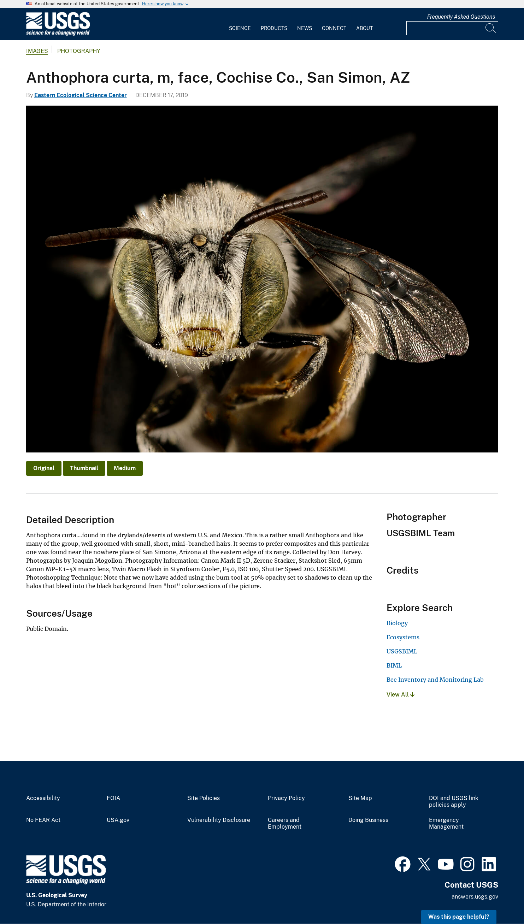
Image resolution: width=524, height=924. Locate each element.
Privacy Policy (286, 798)
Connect (334, 28)
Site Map (360, 798)
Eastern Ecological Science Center (80, 95)
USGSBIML (402, 651)
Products (274, 28)
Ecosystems (403, 637)
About (364, 28)
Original (43, 468)
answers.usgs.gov (475, 896)
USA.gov (118, 820)
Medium (125, 468)
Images (37, 51)
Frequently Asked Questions (461, 16)
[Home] (58, 34)
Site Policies (203, 798)
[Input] (452, 28)
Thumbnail (84, 468)
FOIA (113, 798)
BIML (394, 665)
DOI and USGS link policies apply (453, 801)
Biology (397, 623)
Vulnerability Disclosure (218, 820)
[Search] (491, 28)
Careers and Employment (284, 823)
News (304, 28)
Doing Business (368, 820)
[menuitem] (240, 24)
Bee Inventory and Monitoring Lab (435, 679)
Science (240, 28)
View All (400, 694)
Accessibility (43, 798)
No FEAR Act (43, 820)
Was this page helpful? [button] (458, 916)
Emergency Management (446, 823)
